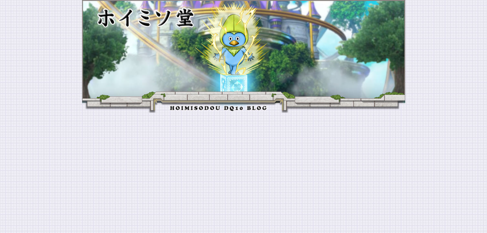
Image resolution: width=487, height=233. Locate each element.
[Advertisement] (243, 161)
